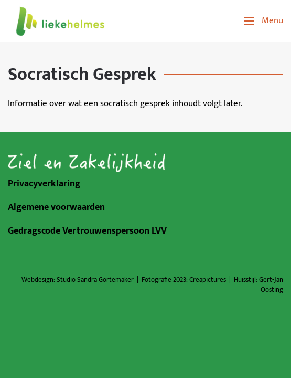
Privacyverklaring (44, 184)
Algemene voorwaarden (56, 207)
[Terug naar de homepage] (60, 21)
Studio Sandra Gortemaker (95, 280)
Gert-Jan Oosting (271, 285)
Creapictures (207, 280)
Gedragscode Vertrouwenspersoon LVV (87, 231)
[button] (263, 21)
